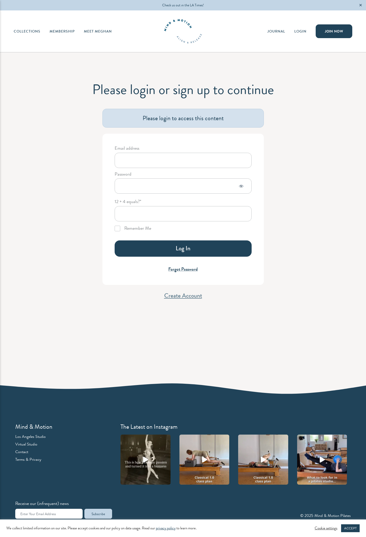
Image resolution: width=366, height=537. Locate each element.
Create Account (183, 295)
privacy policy (166, 528)
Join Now (334, 31)
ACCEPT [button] (350, 528)
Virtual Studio (26, 444)
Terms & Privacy (28, 459)
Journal (276, 31)
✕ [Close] (360, 5)
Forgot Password (183, 269)
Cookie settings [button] (326, 528)
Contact (21, 452)
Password (123, 174)
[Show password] (241, 186)
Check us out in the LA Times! (183, 5)
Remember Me (133, 228)
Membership (62, 31)
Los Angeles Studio (30, 436)
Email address (127, 148)
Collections (27, 31)
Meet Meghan (98, 31)
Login (300, 31)
